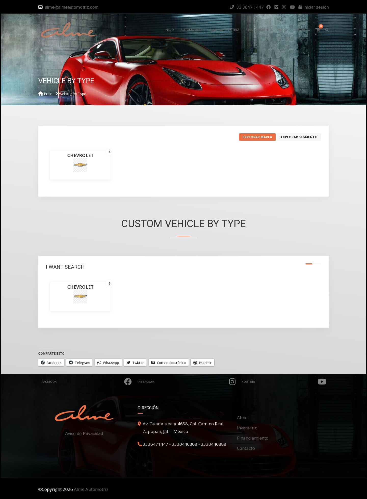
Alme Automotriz (91, 489)
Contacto (246, 448)
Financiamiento (252, 438)
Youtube (285, 381)
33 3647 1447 (247, 7)
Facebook (87, 381)
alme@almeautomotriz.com (72, 7)
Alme (242, 417)
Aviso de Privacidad (84, 433)
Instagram (188, 381)
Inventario (247, 428)
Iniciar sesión (313, 7)
